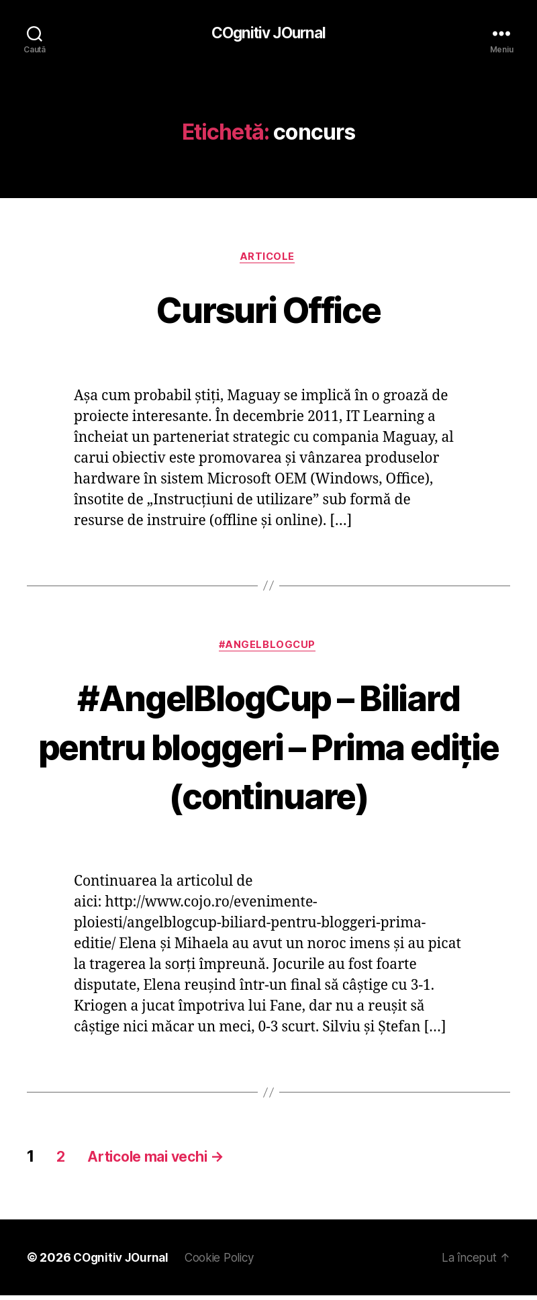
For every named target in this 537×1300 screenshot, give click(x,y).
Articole (268, 258)
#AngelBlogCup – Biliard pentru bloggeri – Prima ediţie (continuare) (268, 749)
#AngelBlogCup (268, 649)
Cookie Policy (227, 1262)
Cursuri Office (268, 310)
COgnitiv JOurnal (268, 34)
